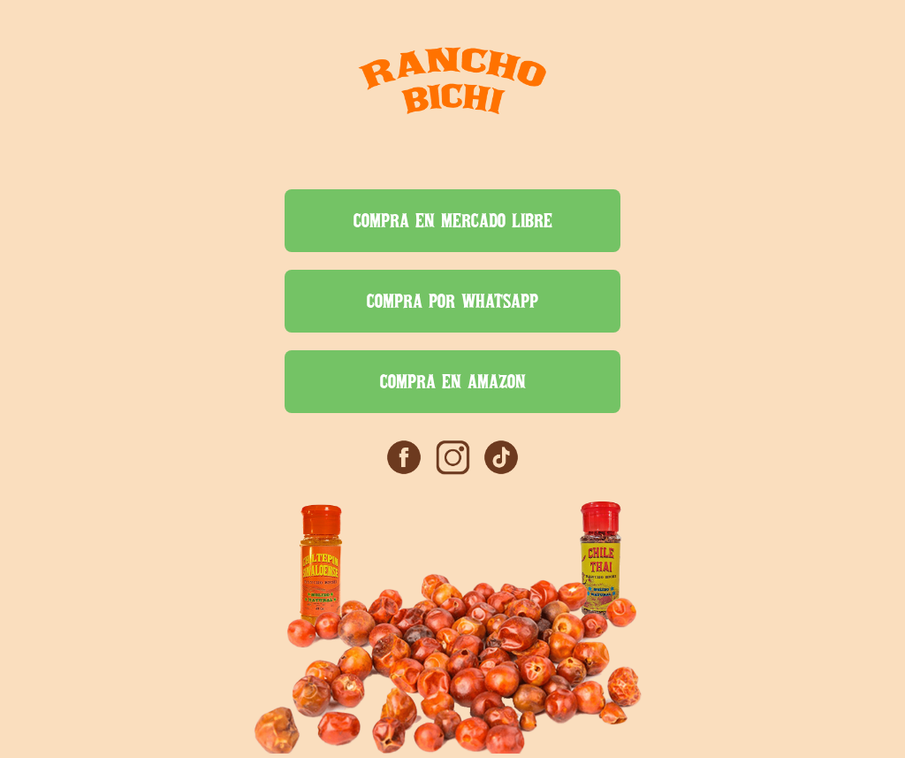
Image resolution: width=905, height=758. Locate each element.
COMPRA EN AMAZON (453, 381)
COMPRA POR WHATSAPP (452, 300)
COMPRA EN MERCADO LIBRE (453, 220)
